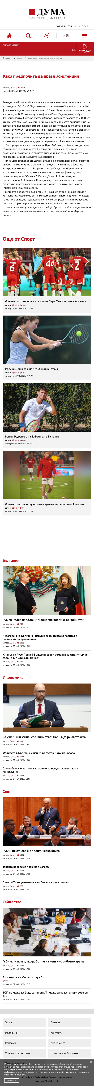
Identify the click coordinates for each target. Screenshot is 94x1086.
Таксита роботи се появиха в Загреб (26, 867)
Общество (12, 902)
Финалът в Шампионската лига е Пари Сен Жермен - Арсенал (45, 301)
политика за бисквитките (62, 1072)
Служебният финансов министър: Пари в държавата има (44, 737)
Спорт (20, 58)
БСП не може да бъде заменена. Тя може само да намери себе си (45, 992)
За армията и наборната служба (23, 977)
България (11, 560)
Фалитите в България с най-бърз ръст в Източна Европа (39, 753)
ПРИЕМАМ (11, 1081)
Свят (7, 791)
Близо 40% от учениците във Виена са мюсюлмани (36, 882)
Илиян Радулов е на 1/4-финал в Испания (32, 436)
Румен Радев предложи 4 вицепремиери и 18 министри (43, 620)
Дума (12, 87)
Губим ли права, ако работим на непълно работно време (43, 961)
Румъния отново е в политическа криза (31, 851)
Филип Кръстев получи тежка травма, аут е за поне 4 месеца (44, 504)
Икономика (13, 678)
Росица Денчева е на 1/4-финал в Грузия (31, 369)
